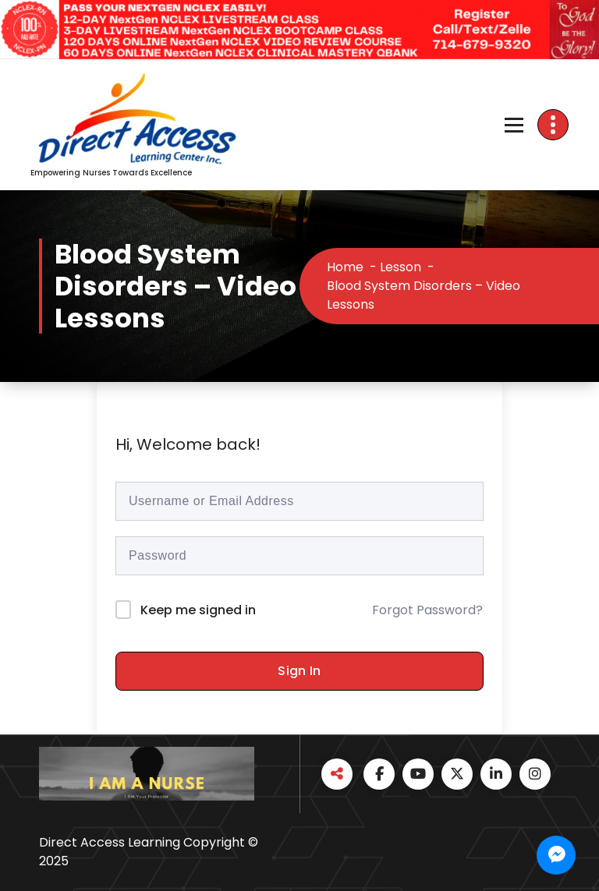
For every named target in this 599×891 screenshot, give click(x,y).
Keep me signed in (198, 610)
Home (345, 267)
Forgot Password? (427, 610)
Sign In (299, 671)
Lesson (400, 267)
